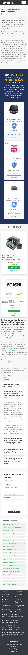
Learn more (6, 375)
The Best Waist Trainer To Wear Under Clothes (15, 527)
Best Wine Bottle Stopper (9, 584)
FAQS (4, 377)
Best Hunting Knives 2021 (9, 524)
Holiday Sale (18, 592)
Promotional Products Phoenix (11, 571)
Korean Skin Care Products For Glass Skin (13, 556)
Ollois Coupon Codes (8, 625)
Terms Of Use (6, 605)
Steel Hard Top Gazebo (9, 562)
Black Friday (18, 350)
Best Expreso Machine (8, 540)
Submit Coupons (20, 597)
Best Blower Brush (7, 575)
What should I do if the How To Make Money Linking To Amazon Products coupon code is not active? (13, 460)
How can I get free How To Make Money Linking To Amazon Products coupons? (13, 451)
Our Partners (6, 609)
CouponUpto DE (7, 612)
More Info (14, 268)
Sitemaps (18, 609)
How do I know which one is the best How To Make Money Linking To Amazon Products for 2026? (13, 394)
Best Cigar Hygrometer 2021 (10, 581)
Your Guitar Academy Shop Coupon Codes (13, 635)
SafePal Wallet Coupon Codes (11, 630)
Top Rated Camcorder (9, 534)
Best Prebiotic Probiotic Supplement (12, 565)
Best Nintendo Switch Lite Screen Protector (14, 543)
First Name (7, 478)
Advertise (5, 599)
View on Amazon (14, 270)
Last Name (7, 484)
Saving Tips (5, 597)
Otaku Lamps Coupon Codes (10, 627)
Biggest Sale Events (18, 602)
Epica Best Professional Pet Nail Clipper (13, 553)
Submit (14, 512)
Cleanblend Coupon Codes (10, 620)
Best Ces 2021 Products (9, 537)
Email (5, 491)
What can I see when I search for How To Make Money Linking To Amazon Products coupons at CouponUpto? (13, 441)
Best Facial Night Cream (9, 549)
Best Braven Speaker (8, 546)
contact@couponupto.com (14, 644)
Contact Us (18, 594)
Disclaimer (18, 599)
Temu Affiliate (19, 612)
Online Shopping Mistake (20, 606)
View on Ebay (14, 272)
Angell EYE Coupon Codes (10, 614)
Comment (6, 379)
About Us (5, 592)
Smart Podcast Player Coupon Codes (13, 632)
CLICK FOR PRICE (14, 134)
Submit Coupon (14, 649)
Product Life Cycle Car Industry (11, 568)
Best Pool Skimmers (8, 530)
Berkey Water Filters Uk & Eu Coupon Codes (13, 617)
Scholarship (5, 602)
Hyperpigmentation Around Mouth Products (14, 559)
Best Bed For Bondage (8, 578)
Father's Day (10, 350)
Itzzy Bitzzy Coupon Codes (10, 623)
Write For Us (5, 594)
